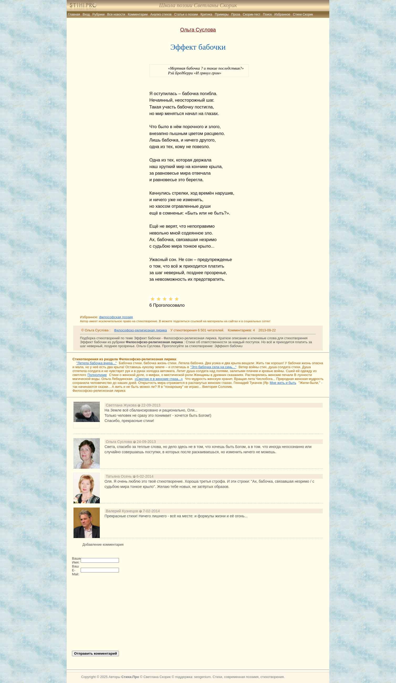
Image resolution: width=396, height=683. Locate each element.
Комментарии (138, 14)
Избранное (282, 14)
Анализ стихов (160, 14)
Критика (206, 14)
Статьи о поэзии (186, 14)
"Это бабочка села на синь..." (213, 367)
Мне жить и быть (283, 383)
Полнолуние (97, 375)
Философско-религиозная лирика (140, 330)
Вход (86, 14)
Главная (74, 14)
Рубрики (98, 14)
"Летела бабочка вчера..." (96, 363)
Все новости (116, 14)
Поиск (267, 14)
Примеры (221, 14)
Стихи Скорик (303, 14)
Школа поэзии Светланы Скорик (198, 5)
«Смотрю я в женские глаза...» (159, 379)
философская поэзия (116, 317)
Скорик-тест (251, 14)
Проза (235, 14)
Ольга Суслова (198, 30)
